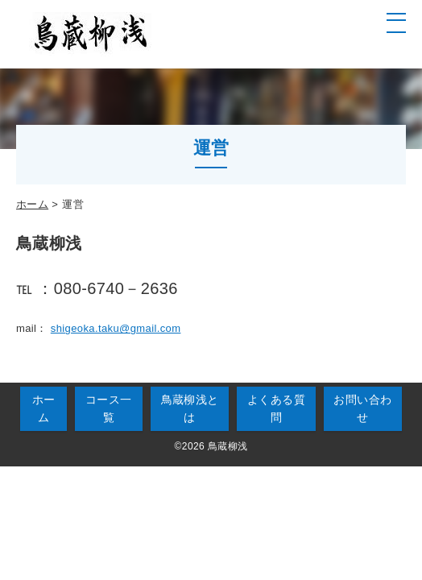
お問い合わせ (362, 408)
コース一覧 (108, 408)
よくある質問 (276, 408)
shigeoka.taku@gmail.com (116, 328)
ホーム (32, 204)
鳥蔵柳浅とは (190, 408)
